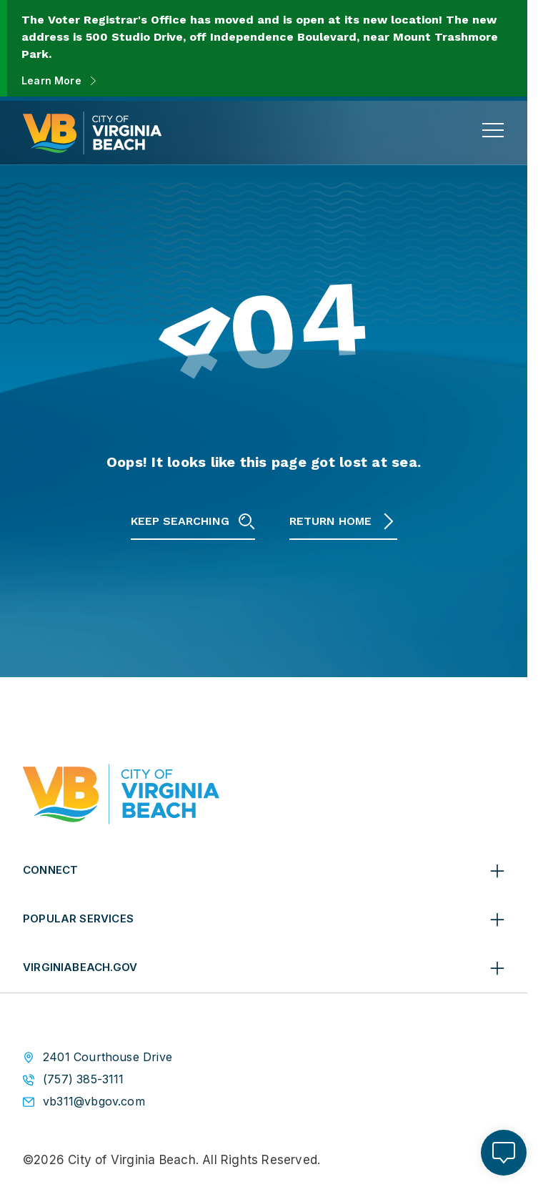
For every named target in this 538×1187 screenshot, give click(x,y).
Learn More (51, 80)
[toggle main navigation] (493, 130)
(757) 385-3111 (83, 1079)
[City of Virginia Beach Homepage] (92, 133)
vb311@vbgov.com (94, 1101)
